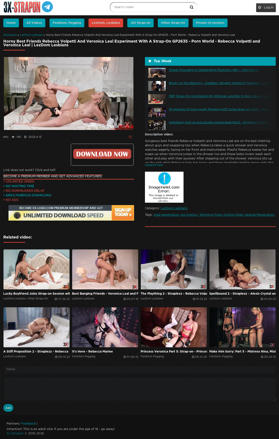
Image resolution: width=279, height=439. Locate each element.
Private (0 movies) (210, 23)
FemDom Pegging (83, 356)
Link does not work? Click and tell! (29, 170)
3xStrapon (10, 35)
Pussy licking (224, 215)
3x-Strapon (15, 433)
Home (11, 23)
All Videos (34, 23)
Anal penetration (166, 215)
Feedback (28, 423)
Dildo (239, 215)
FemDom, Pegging (67, 23)
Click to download (102, 154)
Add (8, 408)
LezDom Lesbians (31, 35)
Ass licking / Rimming (196, 215)
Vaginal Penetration (259, 215)
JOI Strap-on (140, 23)
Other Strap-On (173, 23)
